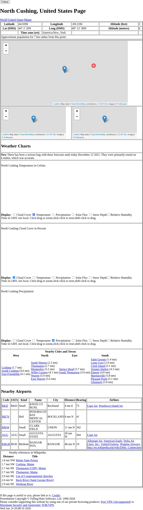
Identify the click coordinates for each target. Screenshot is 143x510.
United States (15, 19)
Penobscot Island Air (111, 405)
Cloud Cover (23, 214)
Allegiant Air (94, 440)
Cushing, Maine (25, 464)
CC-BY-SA (102, 104)
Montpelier (37, 369)
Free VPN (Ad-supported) (116, 501)
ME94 (5, 427)
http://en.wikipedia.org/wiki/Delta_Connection (114, 447)
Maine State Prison (27, 460)
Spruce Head (66, 369)
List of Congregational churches (34, 476)
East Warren (38, 378)
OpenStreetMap (79, 104)
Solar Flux (81, 214)
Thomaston (37, 365)
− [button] (6, 51)
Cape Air (92, 405)
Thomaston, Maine (27, 472)
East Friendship (11, 374)
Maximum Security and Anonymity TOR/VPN (27, 505)
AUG (5, 434)
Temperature (43, 214)
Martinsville (98, 375)
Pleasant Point (99, 378)
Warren (35, 375)
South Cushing (10, 370)
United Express (110, 444)
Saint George (98, 359)
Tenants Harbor (100, 369)
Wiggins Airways (130, 444)
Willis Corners (39, 372)
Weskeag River (24, 484)
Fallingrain (122, 104)
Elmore (95, 372)
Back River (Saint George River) (35, 480)
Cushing (6, 367)
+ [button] (6, 45)
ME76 (5, 416)
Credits (56, 495)
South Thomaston (69, 372)
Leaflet (56, 104)
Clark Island (98, 365)
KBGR (6, 444)
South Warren (39, 362)
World (3, 19)
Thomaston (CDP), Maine (31, 468)
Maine (28, 19)
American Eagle (113, 440)
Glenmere (96, 382)
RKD (5, 405)
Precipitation (63, 214)
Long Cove (97, 362)
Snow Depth (100, 214)
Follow (4, 2)
